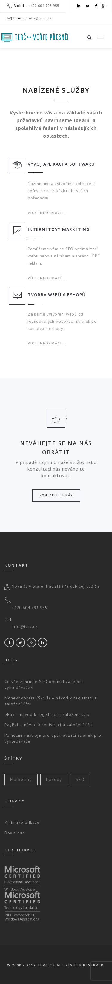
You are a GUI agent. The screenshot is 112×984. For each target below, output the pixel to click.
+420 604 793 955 (43, 5)
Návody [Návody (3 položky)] (54, 779)
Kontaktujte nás (56, 495)
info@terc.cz (40, 18)
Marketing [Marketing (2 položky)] (21, 779)
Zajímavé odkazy (21, 822)
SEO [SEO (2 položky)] (80, 779)
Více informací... (47, 212)
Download (14, 833)
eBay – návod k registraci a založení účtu (47, 714)
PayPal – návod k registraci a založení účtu (49, 724)
